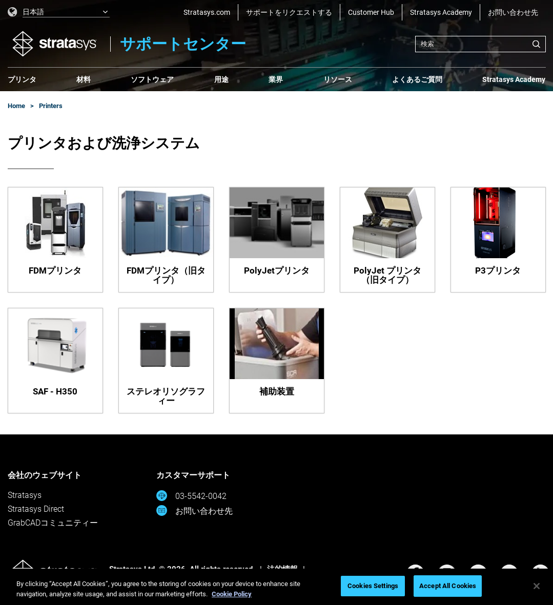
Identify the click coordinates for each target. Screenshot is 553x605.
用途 (221, 79)
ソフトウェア (152, 79)
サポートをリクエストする (289, 12)
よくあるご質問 (417, 79)
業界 (276, 79)
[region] (276, 587)
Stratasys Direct (36, 509)
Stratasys (25, 495)
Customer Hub (371, 12)
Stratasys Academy (441, 12)
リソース (337, 79)
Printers (51, 106)
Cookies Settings (372, 586)
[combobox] (480, 44)
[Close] (536, 586)
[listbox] (59, 12)
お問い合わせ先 (513, 12)
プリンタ (22, 79)
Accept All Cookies (447, 586)
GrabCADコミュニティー (53, 523)
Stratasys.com (206, 12)
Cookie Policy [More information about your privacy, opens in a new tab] (232, 594)
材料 (83, 79)
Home (16, 106)
